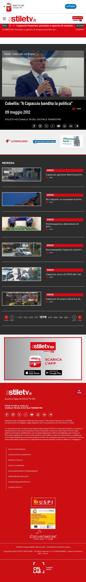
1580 (55, 317)
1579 (50, 317)
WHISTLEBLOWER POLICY (19, 482)
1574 (20, 317)
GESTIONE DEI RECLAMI (18, 476)
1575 (26, 317)
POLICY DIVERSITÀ (16, 466)
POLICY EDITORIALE (16, 449)
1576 (31, 317)
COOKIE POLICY (15, 487)
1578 (43, 317)
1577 (36, 317)
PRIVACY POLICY (15, 460)
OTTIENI (70, 6)
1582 (66, 317)
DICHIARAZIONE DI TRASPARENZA (23, 471)
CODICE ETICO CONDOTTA (19, 455)
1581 (61, 317)
